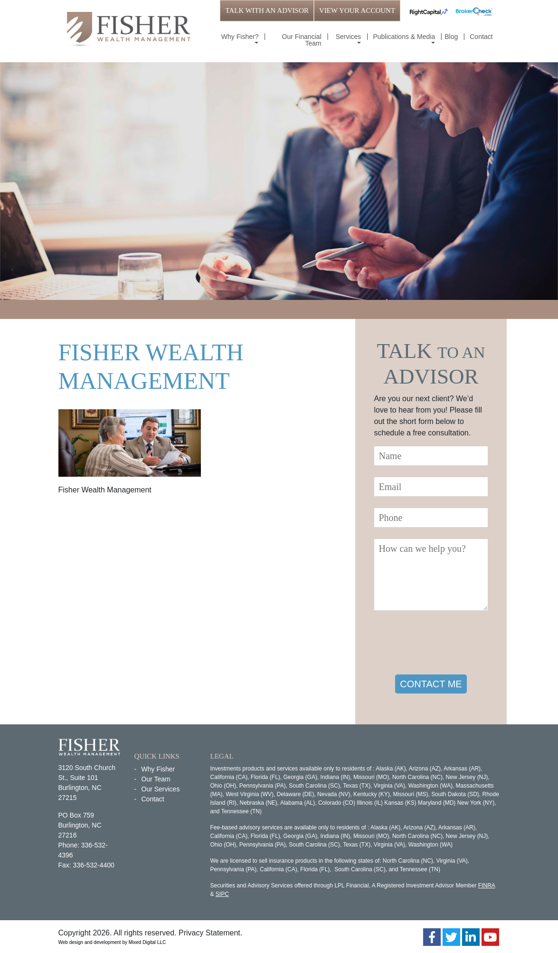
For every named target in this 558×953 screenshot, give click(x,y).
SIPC (222, 894)
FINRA (486, 885)
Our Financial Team (302, 40)
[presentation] (446, 644)
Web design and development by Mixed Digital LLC (112, 942)
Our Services (161, 789)
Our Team (156, 779)
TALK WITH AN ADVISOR (267, 10)
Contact (481, 36)
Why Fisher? (240, 36)
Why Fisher (158, 769)
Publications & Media (404, 36)
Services (348, 36)
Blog (451, 36)
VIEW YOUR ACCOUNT (357, 10)
